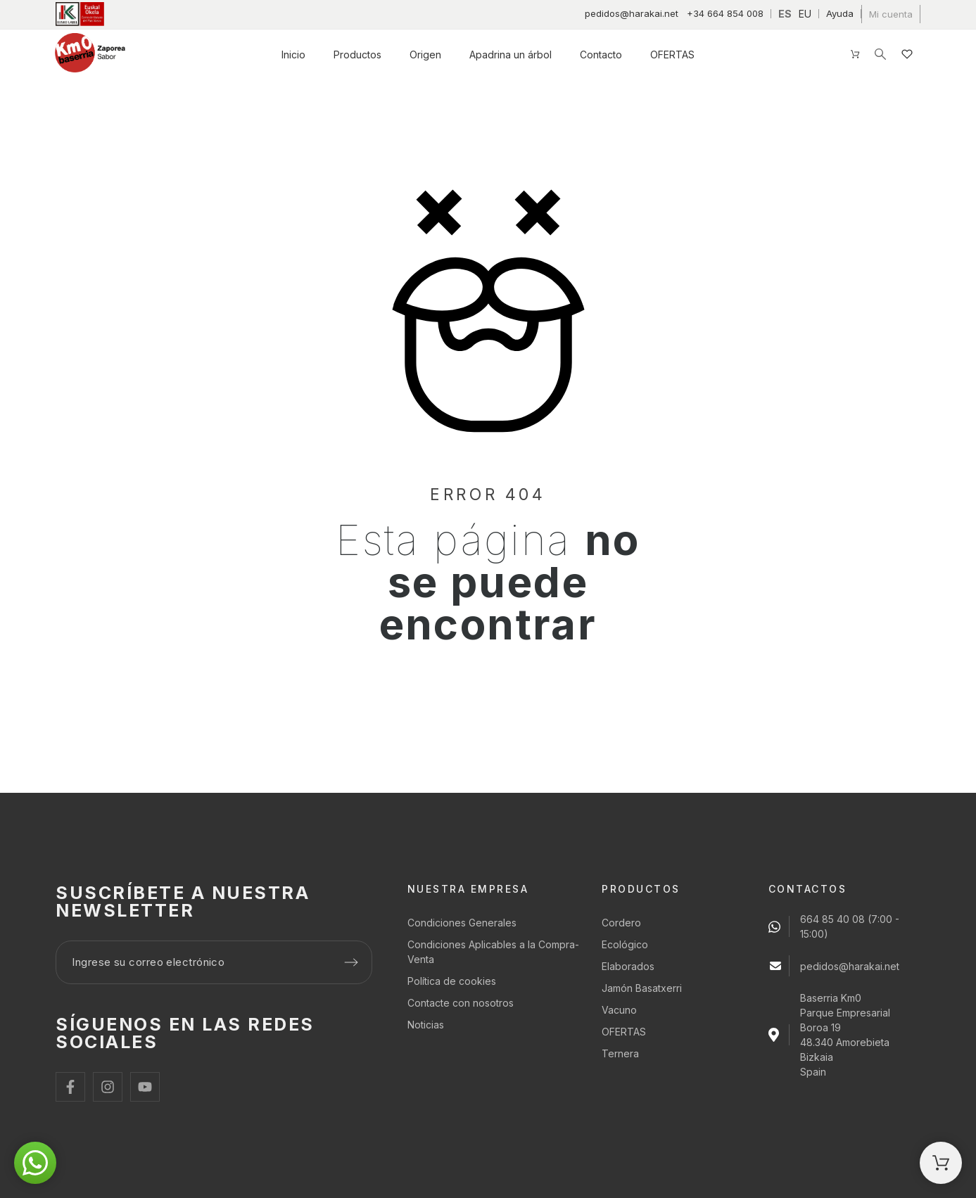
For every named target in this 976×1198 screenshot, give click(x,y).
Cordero (621, 923)
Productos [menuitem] (357, 54)
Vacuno (619, 1010)
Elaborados (628, 966)
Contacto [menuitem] (601, 54)
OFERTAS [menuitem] (672, 54)
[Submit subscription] (351, 962)
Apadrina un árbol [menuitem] (510, 54)
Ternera (620, 1053)
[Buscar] (880, 54)
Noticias (425, 1025)
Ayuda (840, 13)
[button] (35, 1163)
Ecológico (625, 944)
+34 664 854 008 (725, 13)
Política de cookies (451, 981)
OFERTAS (624, 1032)
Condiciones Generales (461, 923)
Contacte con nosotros (460, 1003)
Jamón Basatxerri (642, 988)
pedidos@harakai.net (631, 13)
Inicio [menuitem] (293, 54)
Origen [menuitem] (425, 54)
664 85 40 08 (832, 919)
